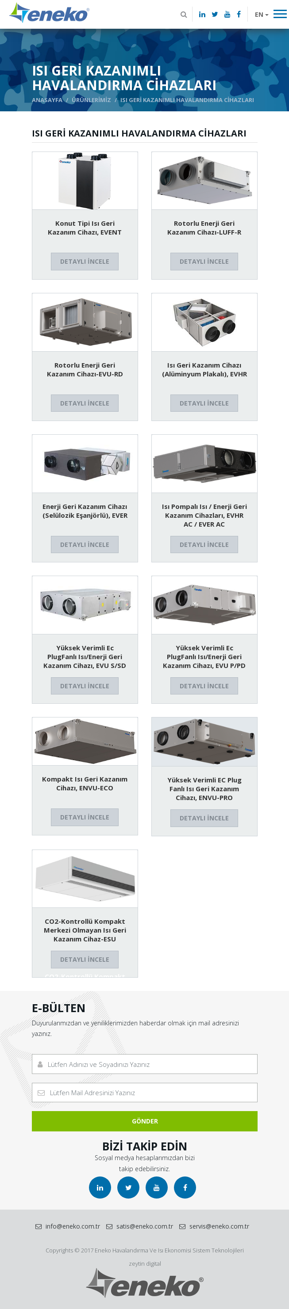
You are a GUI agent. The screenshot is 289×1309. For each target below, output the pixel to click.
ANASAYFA (47, 100)
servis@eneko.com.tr (214, 1226)
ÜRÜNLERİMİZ (91, 100)
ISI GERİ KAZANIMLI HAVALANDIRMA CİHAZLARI (187, 100)
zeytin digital (144, 1263)
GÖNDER (144, 1121)
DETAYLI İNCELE (84, 261)
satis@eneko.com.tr (139, 1226)
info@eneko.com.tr (67, 1226)
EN (259, 14)
